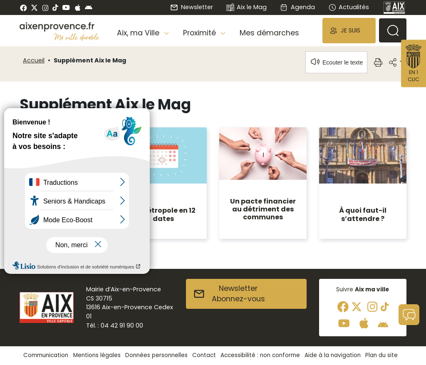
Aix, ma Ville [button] (139, 33)
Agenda (297, 7)
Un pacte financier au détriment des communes (263, 209)
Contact (204, 355)
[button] (349, 30)
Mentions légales (97, 355)
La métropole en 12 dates (163, 214)
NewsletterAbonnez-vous (229, 293)
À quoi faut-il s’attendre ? (362, 214)
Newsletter (191, 7)
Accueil (34, 60)
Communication (45, 355)
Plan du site (381, 355)
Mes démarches (269, 33)
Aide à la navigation (333, 355)
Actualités (348, 7)
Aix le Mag (246, 8)
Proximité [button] (200, 33)
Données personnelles (156, 355)
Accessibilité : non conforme (260, 355)
